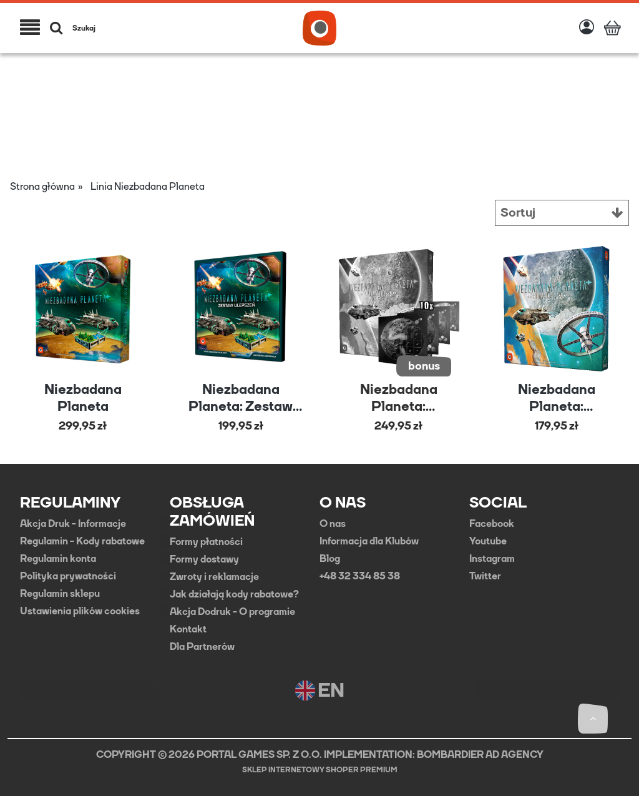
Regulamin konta (58, 558)
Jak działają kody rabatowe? (234, 593)
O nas (333, 523)
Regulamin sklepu (60, 593)
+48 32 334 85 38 (360, 575)
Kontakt (188, 628)
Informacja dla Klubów (369, 540)
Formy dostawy (204, 559)
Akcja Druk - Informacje (73, 523)
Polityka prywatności (68, 575)
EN (319, 690)
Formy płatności (206, 541)
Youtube (488, 540)
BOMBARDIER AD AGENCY (480, 753)
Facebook (491, 523)
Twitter (485, 575)
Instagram (492, 558)
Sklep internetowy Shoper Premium (320, 769)
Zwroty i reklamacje (214, 576)
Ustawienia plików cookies (80, 610)
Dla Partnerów (202, 646)
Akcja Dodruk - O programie (232, 611)
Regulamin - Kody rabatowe (82, 540)
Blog (330, 558)
